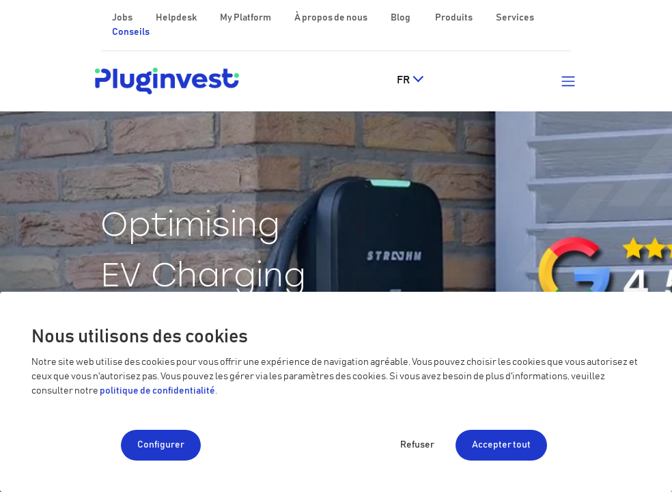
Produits (454, 18)
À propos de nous (331, 18)
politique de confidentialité (157, 391)
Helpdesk (177, 18)
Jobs (123, 18)
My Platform (245, 18)
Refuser (417, 445)
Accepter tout (501, 445)
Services (515, 18)
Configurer (160, 445)
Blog (401, 18)
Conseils (131, 32)
